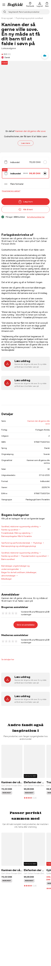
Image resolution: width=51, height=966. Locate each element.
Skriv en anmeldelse (25, 625)
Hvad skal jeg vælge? (11, 191)
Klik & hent (25, 209)
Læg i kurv (25, 201)
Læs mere (25, 143)
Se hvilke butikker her (36, 217)
